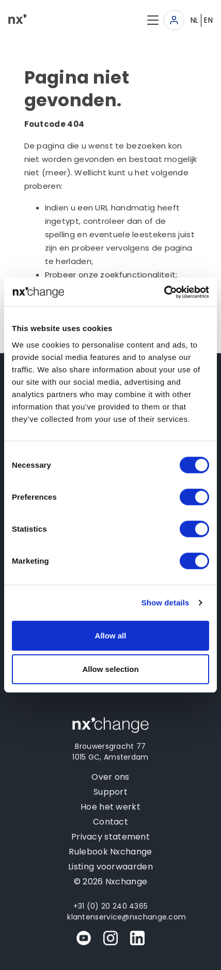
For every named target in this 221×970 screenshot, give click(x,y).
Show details (165, 602)
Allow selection (110, 669)
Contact (110, 822)
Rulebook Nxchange (110, 852)
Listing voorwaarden (110, 867)
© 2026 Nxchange (111, 881)
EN (208, 20)
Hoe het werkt (110, 807)
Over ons (110, 777)
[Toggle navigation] (174, 20)
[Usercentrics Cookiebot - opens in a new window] (164, 292)
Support (110, 792)
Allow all (111, 635)
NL (195, 20)
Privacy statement (110, 837)
